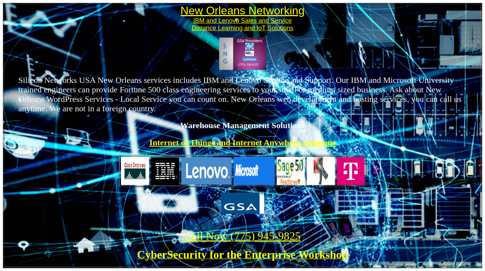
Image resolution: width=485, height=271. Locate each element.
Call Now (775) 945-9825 (242, 236)
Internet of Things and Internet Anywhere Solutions (242, 142)
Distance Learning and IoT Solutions (243, 28)
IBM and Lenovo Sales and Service (242, 20)
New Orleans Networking (243, 10)
